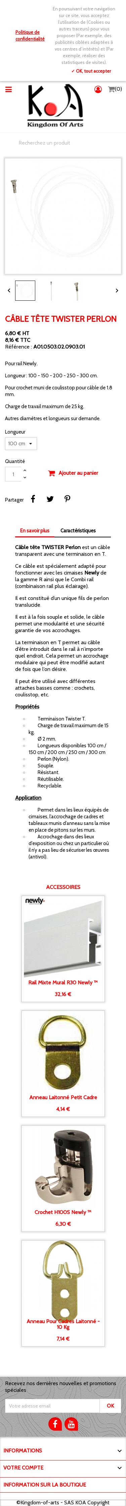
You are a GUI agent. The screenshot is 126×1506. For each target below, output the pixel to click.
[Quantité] (13, 474)
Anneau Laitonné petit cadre (63, 1098)
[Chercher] (63, 143)
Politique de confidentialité (30, 35)
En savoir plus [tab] (34, 531)
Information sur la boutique (44, 1485)
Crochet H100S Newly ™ (63, 1212)
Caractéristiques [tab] (78, 531)
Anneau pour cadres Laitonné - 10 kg (63, 1324)
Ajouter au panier (73, 473)
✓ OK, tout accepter (91, 71)
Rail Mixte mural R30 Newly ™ (63, 983)
